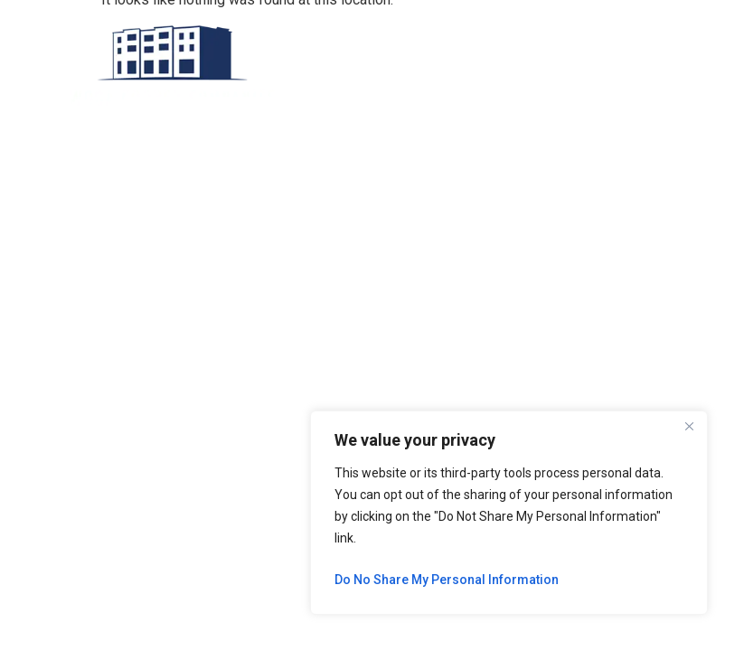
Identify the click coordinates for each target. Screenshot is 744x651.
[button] (402, 65)
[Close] (689, 426)
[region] (509, 512)
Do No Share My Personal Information (446, 579)
